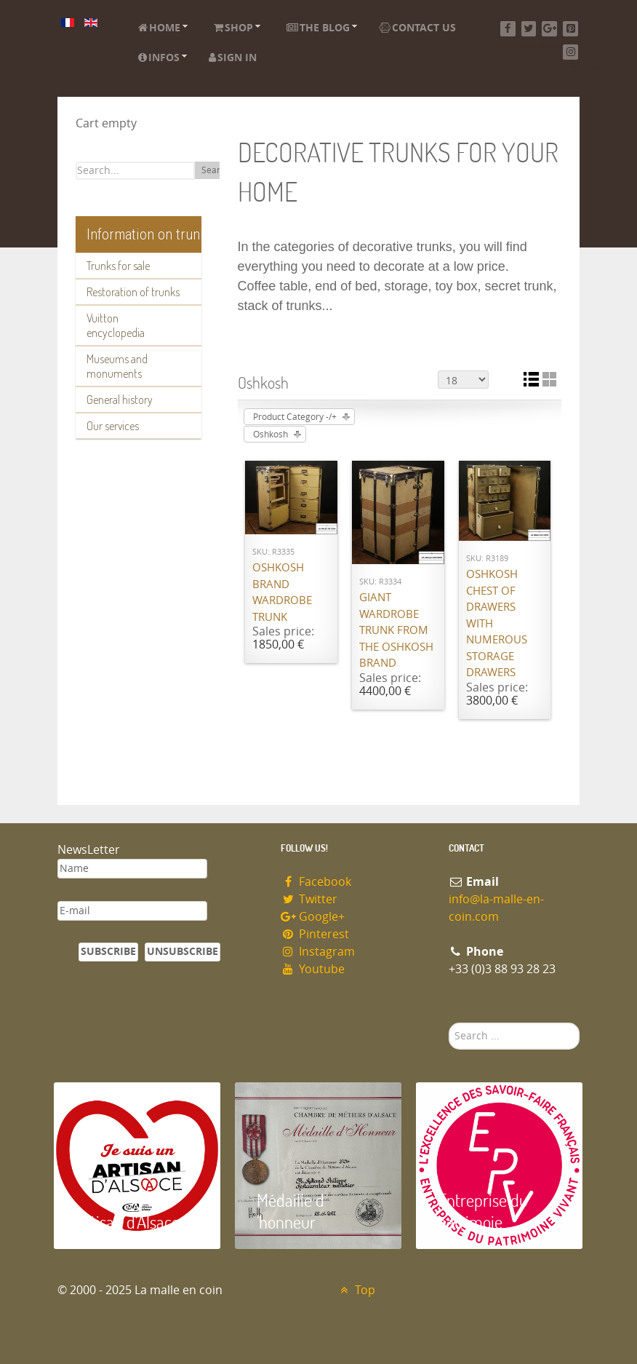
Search (215, 170)
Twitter (309, 899)
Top (356, 1290)
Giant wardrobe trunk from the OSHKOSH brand (396, 630)
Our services (113, 426)
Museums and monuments (117, 366)
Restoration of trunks (133, 292)
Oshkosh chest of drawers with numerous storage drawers (496, 623)
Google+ (313, 917)
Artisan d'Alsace (128, 1221)
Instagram (318, 952)
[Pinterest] (570, 28)
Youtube (313, 969)
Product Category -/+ (295, 417)
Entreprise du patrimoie (483, 1211)
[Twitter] (529, 28)
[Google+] (549, 28)
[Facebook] (508, 28)
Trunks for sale (118, 265)
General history (120, 399)
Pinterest (315, 934)
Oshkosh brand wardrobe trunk (282, 592)
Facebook (316, 882)
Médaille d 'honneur (290, 1211)
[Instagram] (570, 52)
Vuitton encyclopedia (116, 325)
